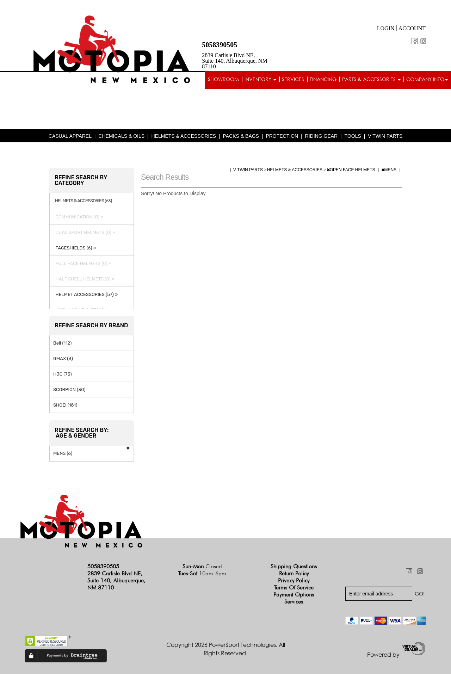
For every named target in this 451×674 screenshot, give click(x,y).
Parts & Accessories (371, 79)
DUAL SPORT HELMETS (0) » (84, 232)
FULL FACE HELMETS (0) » (82, 263)
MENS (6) (62, 453)
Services (293, 79)
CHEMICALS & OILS (121, 136)
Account (412, 28)
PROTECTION (282, 136)
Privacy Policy (293, 580)
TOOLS (353, 136)
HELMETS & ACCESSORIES (183, 136)
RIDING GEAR (321, 136)
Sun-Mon (202, 566)
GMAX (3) (63, 358)
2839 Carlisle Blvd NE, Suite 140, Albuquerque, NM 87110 (234, 60)
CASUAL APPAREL (70, 136)
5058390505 (219, 44)
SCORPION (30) (69, 389)
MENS (389, 169)
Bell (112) (62, 343)
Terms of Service (294, 587)
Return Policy (294, 573)
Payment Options (293, 594)
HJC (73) (62, 374)
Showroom (223, 79)
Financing (323, 79)
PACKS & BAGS (241, 136)
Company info (427, 79)
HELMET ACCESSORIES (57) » (85, 294)
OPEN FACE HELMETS (351, 169)
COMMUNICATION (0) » (78, 216)
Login (386, 28)
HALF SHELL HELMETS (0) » (84, 279)
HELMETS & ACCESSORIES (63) (83, 200)
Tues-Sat (202, 573)
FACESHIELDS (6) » (74, 248)
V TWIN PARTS (385, 136)
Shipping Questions (294, 566)
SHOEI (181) (65, 405)
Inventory (260, 79)
